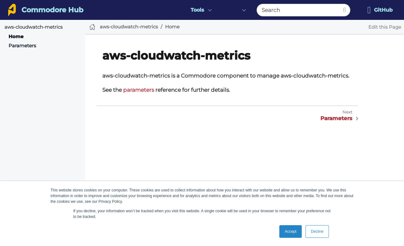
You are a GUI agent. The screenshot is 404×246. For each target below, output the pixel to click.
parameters (138, 90)
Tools (197, 10)
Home (16, 36)
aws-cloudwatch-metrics (33, 27)
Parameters (22, 46)
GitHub (380, 10)
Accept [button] (290, 231)
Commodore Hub (52, 10)
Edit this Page (384, 27)
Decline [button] (317, 231)
